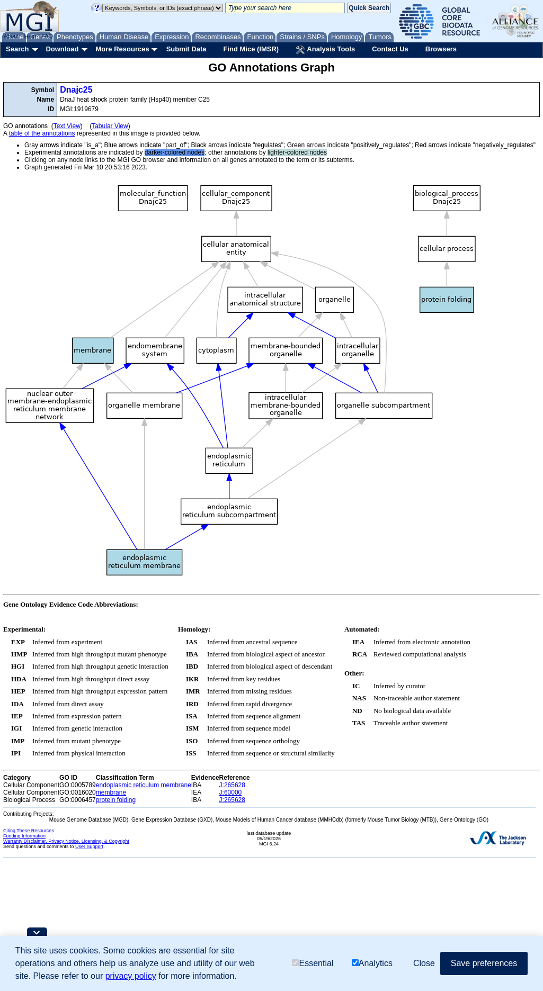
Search (17, 49)
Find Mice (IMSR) (251, 49)
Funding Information (24, 836)
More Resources (122, 49)
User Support (89, 846)
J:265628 (232, 785)
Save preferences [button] (484, 963)
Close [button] (424, 963)
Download (62, 49)
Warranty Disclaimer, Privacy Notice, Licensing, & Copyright (66, 841)
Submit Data (186, 49)
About (11, 36)
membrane (111, 792)
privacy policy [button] (130, 975)
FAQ (47, 36)
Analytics (372, 963)
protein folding (116, 800)
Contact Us (390, 49)
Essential (312, 963)
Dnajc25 (76, 89)
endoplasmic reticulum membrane (143, 785)
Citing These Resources (28, 830)
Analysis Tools (325, 50)
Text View (67, 126)
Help (30, 36)
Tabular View (110, 126)
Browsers (441, 49)
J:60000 (230, 792)
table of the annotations (42, 133)
